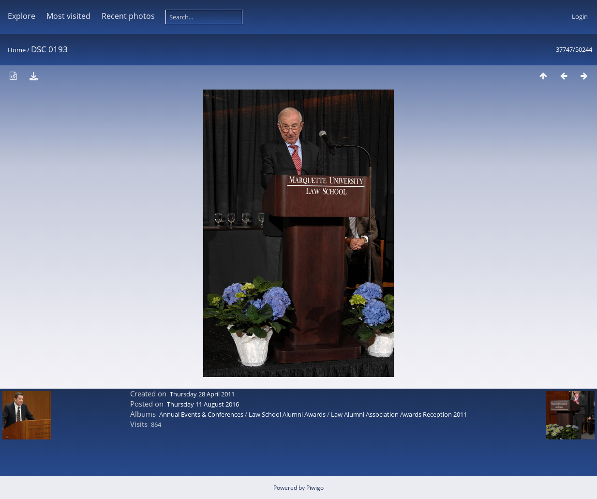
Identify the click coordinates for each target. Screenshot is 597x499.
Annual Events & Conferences (201, 414)
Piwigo (315, 488)
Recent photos (128, 16)
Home (17, 49)
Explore (21, 16)
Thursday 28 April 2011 (202, 394)
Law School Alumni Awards (287, 414)
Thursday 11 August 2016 (203, 404)
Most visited (68, 16)
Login (580, 16)
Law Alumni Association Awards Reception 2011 (399, 414)
